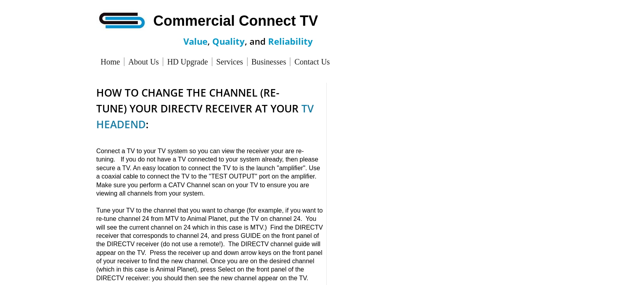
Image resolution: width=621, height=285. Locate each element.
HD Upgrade (187, 61)
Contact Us (312, 61)
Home (110, 61)
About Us (143, 61)
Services (229, 61)
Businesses (268, 61)
